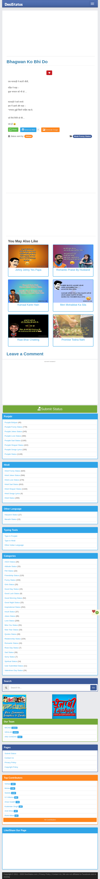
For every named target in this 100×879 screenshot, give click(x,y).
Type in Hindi (10, 541)
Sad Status (9, 652)
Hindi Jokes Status (12, 475)
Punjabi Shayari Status (14, 445)
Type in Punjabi (11, 536)
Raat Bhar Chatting (28, 339)
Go (93, 687)
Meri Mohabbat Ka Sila (73, 304)
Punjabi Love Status (13, 436)
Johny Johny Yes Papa (28, 269)
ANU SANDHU (11, 737)
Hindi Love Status (12, 480)
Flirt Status (9, 571)
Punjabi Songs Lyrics (13, 449)
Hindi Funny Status (82, 136)
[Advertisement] (51, 35)
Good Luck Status (12, 593)
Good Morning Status (13, 598)
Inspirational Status (12, 607)
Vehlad (29, 136)
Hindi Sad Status (11, 484)
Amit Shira (9, 811)
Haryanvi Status (11, 515)
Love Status (9, 621)
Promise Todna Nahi (73, 339)
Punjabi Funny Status (13, 427)
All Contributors (50, 820)
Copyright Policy (11, 767)
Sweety (8, 793)
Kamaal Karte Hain (28, 304)
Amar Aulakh (10, 802)
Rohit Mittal (9, 815)
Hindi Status (10, 498)
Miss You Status (11, 625)
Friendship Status (12, 575)
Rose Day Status (12, 648)
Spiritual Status (11, 661)
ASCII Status (10, 562)
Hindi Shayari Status (13, 489)
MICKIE (8, 728)
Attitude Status (11, 566)
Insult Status (10, 612)
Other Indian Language (14, 545)
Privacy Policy (10, 762)
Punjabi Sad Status (12, 440)
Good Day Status (12, 589)
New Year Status (11, 630)
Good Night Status (12, 602)
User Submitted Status (14, 666)
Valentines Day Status (14, 670)
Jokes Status (10, 616)
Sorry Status (10, 657)
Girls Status (9, 584)
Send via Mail (28, 129)
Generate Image (50, 129)
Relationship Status (13, 639)
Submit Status (10, 753)
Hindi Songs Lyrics (12, 493)
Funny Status (10, 580)
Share (14, 130)
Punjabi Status (11, 454)
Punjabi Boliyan (11, 422)
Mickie (7, 788)
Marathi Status (11, 519)
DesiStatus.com (30, 874)
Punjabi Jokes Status (13, 431)
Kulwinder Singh (11, 806)
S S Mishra (9, 797)
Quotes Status (10, 634)
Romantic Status (11, 643)
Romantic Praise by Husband (73, 269)
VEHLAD (8, 732)
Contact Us (9, 758)
